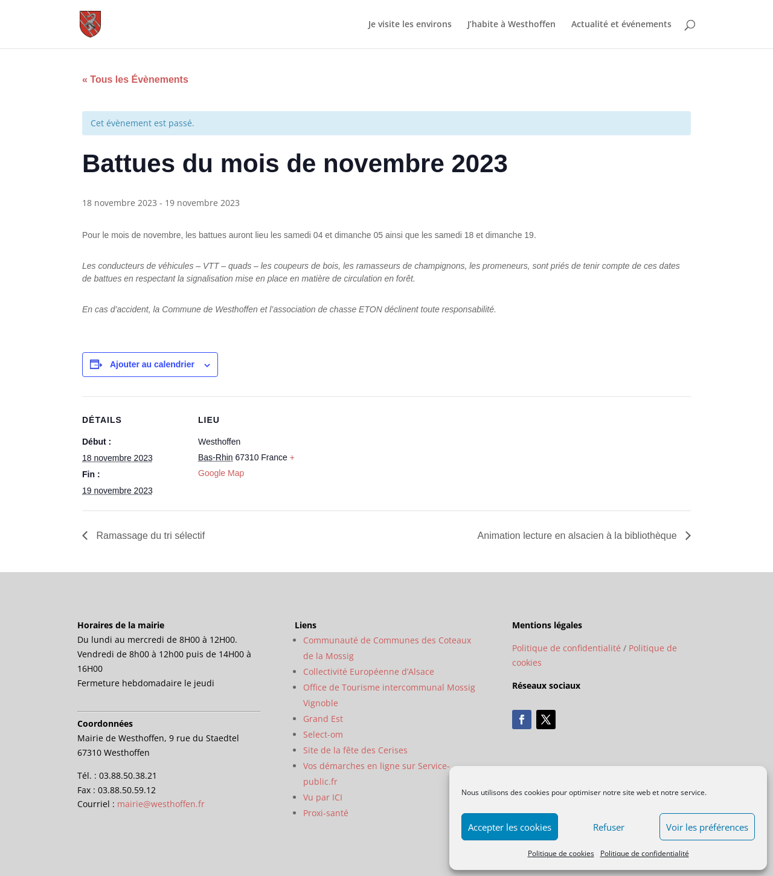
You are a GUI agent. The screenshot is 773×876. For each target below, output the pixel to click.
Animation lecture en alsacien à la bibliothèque (578, 535)
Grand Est (323, 718)
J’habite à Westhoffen (511, 25)
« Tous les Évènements (135, 79)
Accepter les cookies (509, 827)
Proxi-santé (325, 813)
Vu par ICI (322, 797)
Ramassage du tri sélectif (149, 535)
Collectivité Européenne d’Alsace (368, 671)
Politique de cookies (561, 853)
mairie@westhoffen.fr (161, 804)
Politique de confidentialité (644, 853)
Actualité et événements (621, 25)
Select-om (323, 734)
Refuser (608, 827)
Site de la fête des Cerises (355, 750)
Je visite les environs (410, 25)
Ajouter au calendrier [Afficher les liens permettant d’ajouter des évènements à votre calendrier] (152, 364)
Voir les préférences (707, 827)
